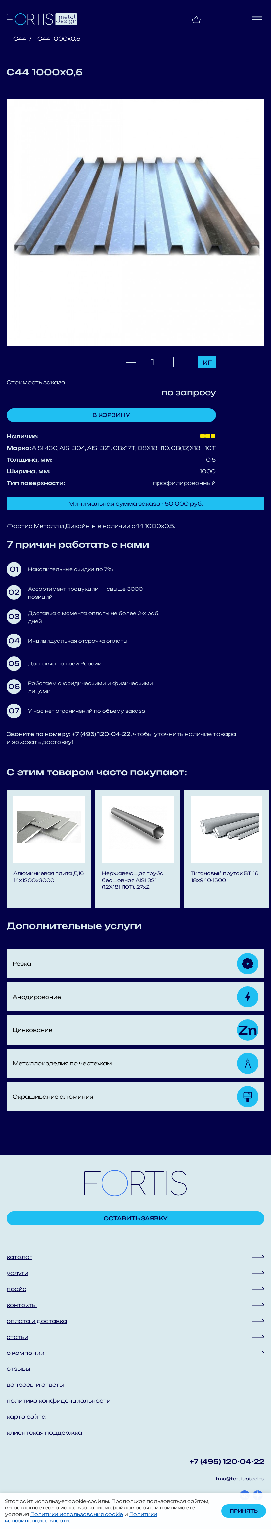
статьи (17, 1337)
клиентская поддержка (44, 1432)
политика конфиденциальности (59, 1400)
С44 (19, 38)
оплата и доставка (37, 1321)
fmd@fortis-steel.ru (240, 1478)
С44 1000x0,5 (58, 38)
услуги (17, 1273)
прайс (16, 1289)
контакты (22, 1305)
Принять (244, 1511)
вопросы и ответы (35, 1384)
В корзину (111, 415)
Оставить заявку (136, 1218)
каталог (19, 1257)
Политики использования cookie (76, 1514)
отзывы (18, 1368)
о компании (25, 1353)
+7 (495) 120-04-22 (227, 1461)
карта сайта (26, 1416)
